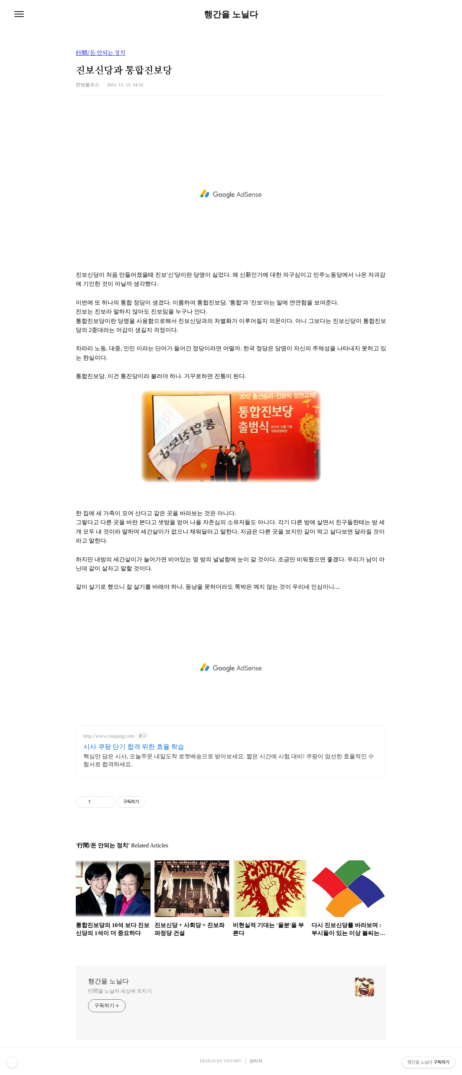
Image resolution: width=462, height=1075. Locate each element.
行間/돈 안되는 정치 (100, 53)
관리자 (255, 1060)
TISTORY (232, 1060)
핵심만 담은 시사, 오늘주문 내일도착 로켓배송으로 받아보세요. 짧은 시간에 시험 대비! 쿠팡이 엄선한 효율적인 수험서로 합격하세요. (228, 760)
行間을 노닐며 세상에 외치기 (120, 991)
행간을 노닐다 (231, 14)
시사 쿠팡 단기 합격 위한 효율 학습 (133, 746)
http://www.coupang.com (108, 736)
